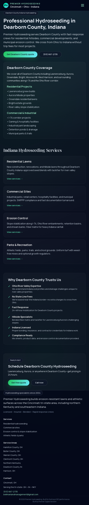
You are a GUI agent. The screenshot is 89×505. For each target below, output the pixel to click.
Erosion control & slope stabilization (20, 431)
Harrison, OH (9, 470)
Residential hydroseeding (15, 423)
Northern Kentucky (12, 463)
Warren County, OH (12, 455)
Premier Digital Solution (48, 501)
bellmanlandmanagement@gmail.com (20, 494)
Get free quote (18, 382)
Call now (39, 382)
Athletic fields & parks (13, 435)
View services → (15, 178)
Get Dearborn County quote (20, 54)
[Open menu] (82, 5)
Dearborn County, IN (12, 467)
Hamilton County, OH (12, 447)
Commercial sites (11, 427)
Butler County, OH (11, 451)
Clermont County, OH (13, 459)
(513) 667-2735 (50, 54)
